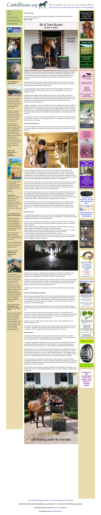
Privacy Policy (69, 500)
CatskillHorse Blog (13, 20)
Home (9, 11)
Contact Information (38, 500)
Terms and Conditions (57, 500)
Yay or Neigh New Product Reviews (14, 46)
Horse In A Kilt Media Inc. (60, 507)
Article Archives (12, 24)
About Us (47, 500)
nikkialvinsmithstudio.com (54, 511)
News (9, 14)
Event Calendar (12, 17)
